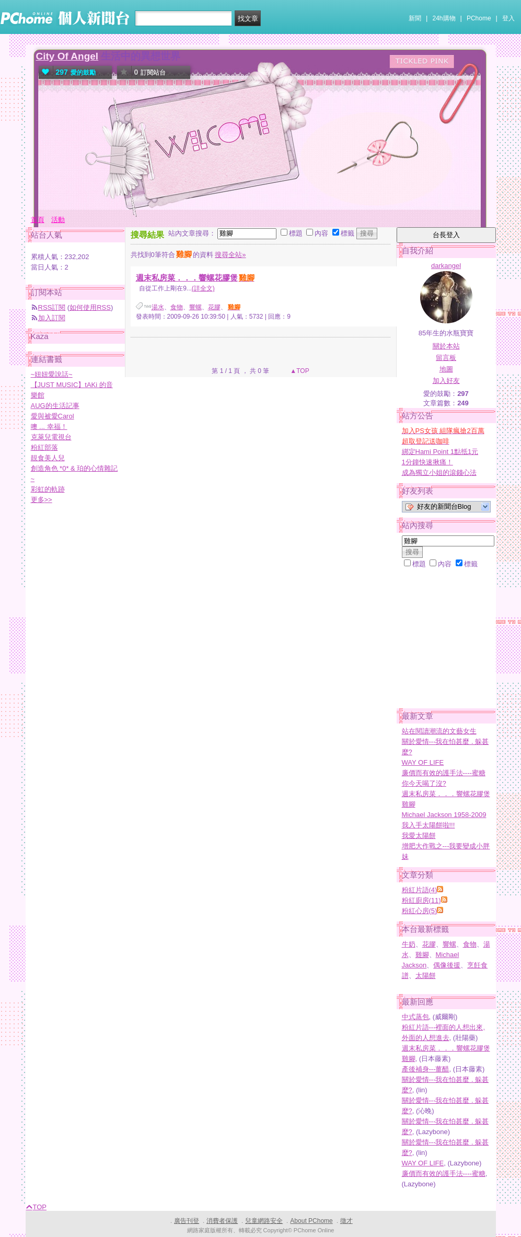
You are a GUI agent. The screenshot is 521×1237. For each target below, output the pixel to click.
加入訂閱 (51, 318)
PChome (479, 18)
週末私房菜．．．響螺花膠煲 (196, 277)
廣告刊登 (186, 1220)
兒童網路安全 (264, 1220)
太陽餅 (425, 975)
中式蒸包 (415, 1017)
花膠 (214, 307)
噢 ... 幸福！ (49, 426)
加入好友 (446, 380)
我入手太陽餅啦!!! (428, 825)
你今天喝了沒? (424, 783)
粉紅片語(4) (419, 890)
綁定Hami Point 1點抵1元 (440, 452)
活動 (58, 220)
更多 (41, 500)
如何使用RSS (90, 307)
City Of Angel (67, 56)
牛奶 (408, 944)
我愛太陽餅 (419, 835)
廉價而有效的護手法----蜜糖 (443, 773)
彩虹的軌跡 (48, 489)
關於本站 (446, 346)
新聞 (415, 18)
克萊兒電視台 (51, 437)
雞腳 (422, 955)
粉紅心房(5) (419, 911)
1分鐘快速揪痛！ (427, 462)
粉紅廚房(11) (421, 900)
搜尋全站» (230, 255)
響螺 (195, 307)
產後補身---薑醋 (425, 1069)
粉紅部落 (44, 447)
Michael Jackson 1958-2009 (444, 815)
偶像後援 (446, 965)
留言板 (446, 357)
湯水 (158, 307)
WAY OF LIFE (423, 762)
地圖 (446, 369)
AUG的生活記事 (55, 406)
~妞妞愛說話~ (52, 374)
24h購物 (444, 18)
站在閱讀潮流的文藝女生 (439, 731)
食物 (176, 307)
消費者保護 (222, 1220)
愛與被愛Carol (52, 416)
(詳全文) (203, 288)
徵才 (346, 1220)
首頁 (37, 220)
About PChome (311, 1220)
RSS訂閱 (52, 307)
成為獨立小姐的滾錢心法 (439, 472)
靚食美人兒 (48, 458)
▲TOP (298, 371)
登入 (508, 18)
